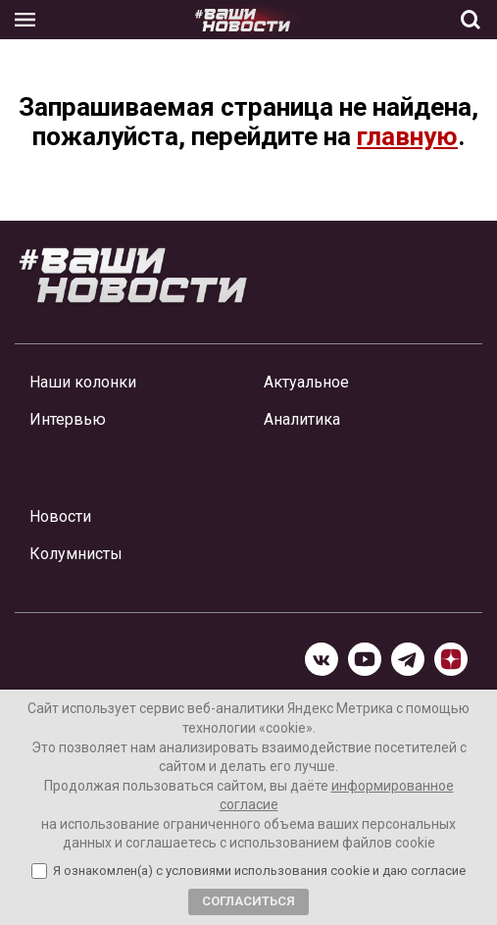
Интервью (67, 419)
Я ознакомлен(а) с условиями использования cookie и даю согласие (259, 871)
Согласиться (248, 901)
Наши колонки (82, 382)
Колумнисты (76, 553)
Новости (60, 516)
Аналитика (302, 419)
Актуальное (306, 382)
